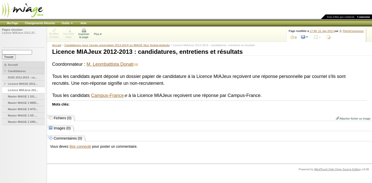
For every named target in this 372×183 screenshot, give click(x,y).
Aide (83, 23)
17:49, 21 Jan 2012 (322, 30)
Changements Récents (40, 23)
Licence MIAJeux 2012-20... (19, 32)
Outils (65, 23)
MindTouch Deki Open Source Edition (337, 169)
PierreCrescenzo (353, 30)
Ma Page (12, 23)
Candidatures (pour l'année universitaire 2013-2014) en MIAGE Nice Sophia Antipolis (117, 45)
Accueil (56, 45)
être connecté (80, 146)
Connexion (363, 16)
